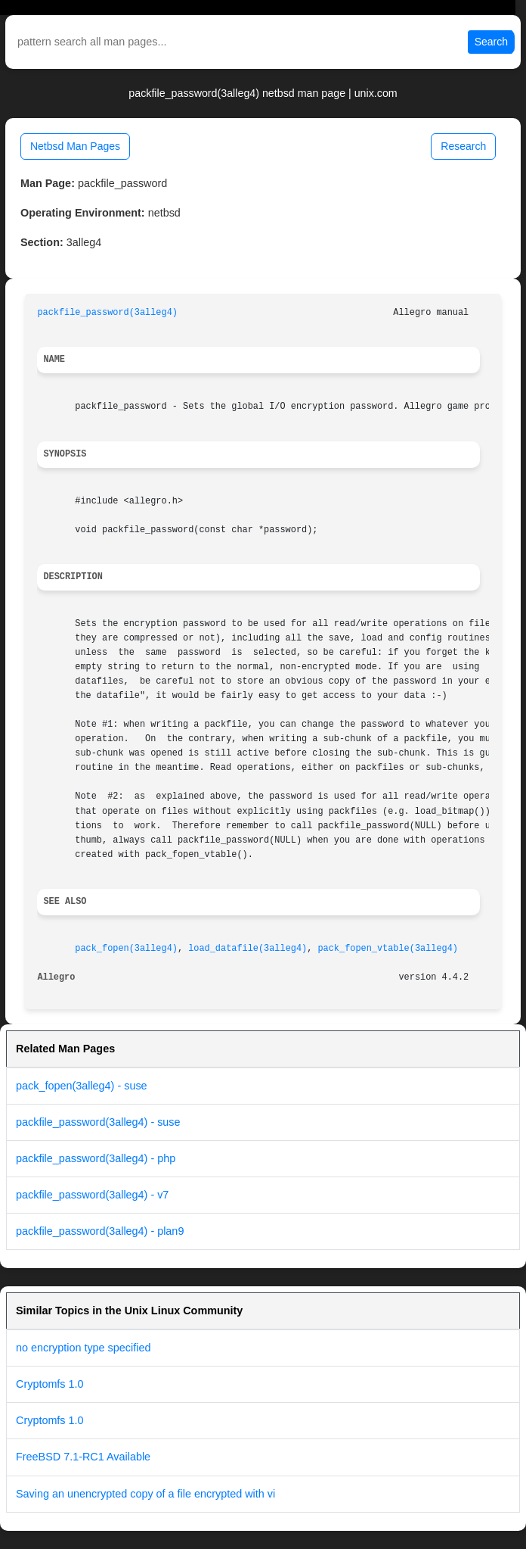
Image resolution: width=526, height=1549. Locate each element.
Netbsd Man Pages (75, 146)
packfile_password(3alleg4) (107, 312)
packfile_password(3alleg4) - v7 (92, 1195)
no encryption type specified (83, 1348)
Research (463, 146)
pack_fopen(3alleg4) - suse (81, 1086)
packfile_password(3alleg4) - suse (98, 1122)
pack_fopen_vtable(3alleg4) (387, 948)
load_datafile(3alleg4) (247, 948)
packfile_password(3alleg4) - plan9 (100, 1231)
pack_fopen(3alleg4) (126, 948)
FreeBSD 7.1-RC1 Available (83, 1457)
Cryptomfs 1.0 (50, 1384)
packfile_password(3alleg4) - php (95, 1158)
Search (491, 42)
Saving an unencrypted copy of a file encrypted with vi (145, 1494)
